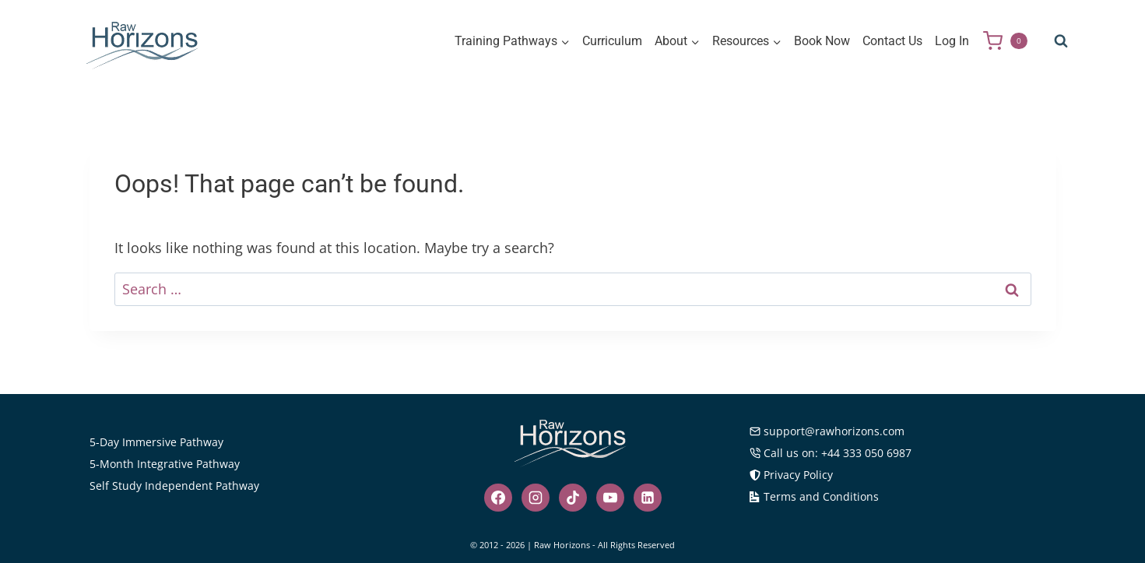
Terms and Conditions (814, 496)
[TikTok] (573, 498)
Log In (952, 40)
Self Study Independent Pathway (174, 485)
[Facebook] (498, 498)
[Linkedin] (648, 498)
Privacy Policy (791, 474)
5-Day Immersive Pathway (156, 442)
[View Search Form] (1061, 41)
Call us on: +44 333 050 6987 (830, 452)
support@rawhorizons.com (827, 431)
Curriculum (612, 40)
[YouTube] (610, 498)
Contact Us (892, 40)
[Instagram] (536, 498)
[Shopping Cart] (1011, 41)
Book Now (822, 40)
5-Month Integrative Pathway (165, 463)
